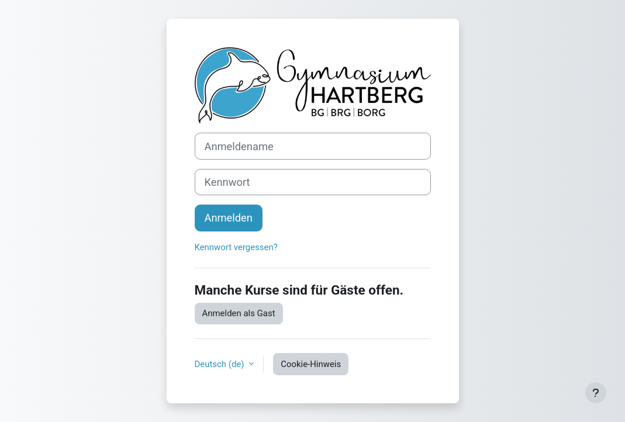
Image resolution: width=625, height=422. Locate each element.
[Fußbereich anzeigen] (595, 392)
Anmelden (229, 218)
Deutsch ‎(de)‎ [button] (221, 364)
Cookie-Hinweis (311, 364)
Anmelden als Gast (238, 313)
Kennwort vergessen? (236, 247)
